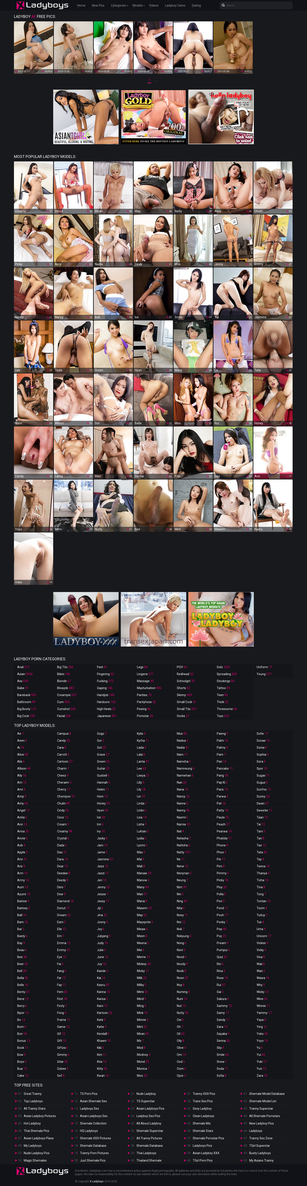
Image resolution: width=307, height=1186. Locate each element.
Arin (22, 859)
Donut (63, 908)
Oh (180, 1027)
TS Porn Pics (88, 1093)
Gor (100, 740)
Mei (140, 950)
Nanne (182, 803)
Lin (141, 796)
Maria (142, 901)
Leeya (143, 775)
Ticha (262, 880)
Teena (263, 866)
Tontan (264, 901)
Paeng (222, 733)
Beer (22, 964)
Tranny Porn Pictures (94, 1153)
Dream (64, 915)
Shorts (183, 688)
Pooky (222, 922)
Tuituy (262, 915)
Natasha (184, 838)
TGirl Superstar (259, 1145)
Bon (22, 1033)
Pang (222, 775)
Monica (143, 1068)
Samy (223, 1013)
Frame (63, 1020)
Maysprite (145, 922)
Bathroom (26, 702)
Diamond (65, 901)
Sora (261, 761)
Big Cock (26, 716)
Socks (183, 716)
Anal (23, 667)
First (62, 999)
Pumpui (223, 950)
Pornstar (145, 716)
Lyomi (142, 845)
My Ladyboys (33, 1145)
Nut (181, 1006)
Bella (22, 978)
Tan (260, 838)
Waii (261, 964)
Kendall (103, 1033)
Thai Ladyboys (146, 1153)
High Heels (106, 709)
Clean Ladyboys (203, 1116)
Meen (142, 936)
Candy (63, 740)
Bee (22, 957)
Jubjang (104, 936)
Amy (22, 803)
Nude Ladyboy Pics (36, 1153)
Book (22, 1047)
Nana (182, 789)
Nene (182, 866)
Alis (21, 761)
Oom (181, 1068)
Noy (180, 985)
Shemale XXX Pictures (95, 1138)
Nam (182, 754)
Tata (262, 852)
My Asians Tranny (261, 1160)
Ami (21, 789)
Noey (182, 915)
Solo (223, 667)
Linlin (141, 810)
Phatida (224, 838)
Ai (20, 747)
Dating (196, 5)
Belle (22, 985)
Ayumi (23, 894)
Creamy (64, 831)
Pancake (225, 768)
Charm (63, 768)
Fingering (105, 674)
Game (63, 1027)
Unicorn (264, 936)
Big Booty (26, 709)
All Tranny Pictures (149, 1138)
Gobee (62, 1068)
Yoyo (262, 1040)
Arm (22, 873)
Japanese (107, 716)
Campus (64, 733)
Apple (22, 852)
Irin (100, 824)
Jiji (100, 908)
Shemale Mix (202, 1123)
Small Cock (186, 702)
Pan (221, 761)
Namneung (185, 768)
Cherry (63, 789)
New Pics (98, 5)
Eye (61, 957)
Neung (182, 880)
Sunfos (264, 789)
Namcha (184, 761)
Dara (62, 859)
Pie (221, 859)
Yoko (262, 1033)
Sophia (263, 754)
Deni (61, 887)
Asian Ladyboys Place (39, 1138)
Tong (261, 894)
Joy (100, 929)
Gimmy (63, 1054)
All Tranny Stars (35, 1108)
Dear (62, 866)
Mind (141, 999)
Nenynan (184, 873)
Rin (220, 964)
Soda (222, 1068)
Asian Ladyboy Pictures (40, 1116)
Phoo (221, 852)
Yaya (261, 1020)
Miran (143, 1033)
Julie (101, 950)
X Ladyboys (97, 1181)
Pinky (222, 880)
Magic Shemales (35, 1160)
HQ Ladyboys (89, 1131)
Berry (22, 1006)
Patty (222, 810)
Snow (222, 1061)
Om (181, 1054)
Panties (144, 695)
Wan (261, 971)
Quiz (222, 957)
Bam (22, 922)
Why (261, 985)
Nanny (183, 810)
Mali (141, 866)
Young (264, 674)
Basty (22, 936)
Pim (221, 866)
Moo (142, 1075)
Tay (260, 859)
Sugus (262, 782)
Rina (221, 971)
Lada (141, 747)
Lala (141, 754)
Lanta (143, 761)
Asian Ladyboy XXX (206, 1153)
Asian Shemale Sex (93, 1101)
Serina (223, 1040)
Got (101, 747)
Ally (21, 775)
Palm (222, 740)
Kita (101, 1061)
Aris (21, 866)
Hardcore (106, 702)
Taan (262, 817)
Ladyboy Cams (175, 5)
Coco (62, 817)
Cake (22, 1075)
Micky (143, 971)
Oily (180, 1040)
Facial (64, 716)
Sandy (223, 1020)
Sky (220, 1047)
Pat (221, 803)
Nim (181, 887)
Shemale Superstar (149, 1131)
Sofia (221, 1075)
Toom (262, 908)
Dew (61, 894)
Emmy (63, 950)
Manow (143, 880)
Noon (182, 978)
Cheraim (64, 782)
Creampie (67, 695)
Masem (144, 908)
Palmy (222, 747)
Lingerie (145, 674)
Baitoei (23, 901)
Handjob (105, 695)
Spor (262, 768)
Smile (223, 1054)
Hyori (102, 810)
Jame (102, 852)
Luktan (143, 831)
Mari (142, 894)
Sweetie (264, 810)
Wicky (263, 992)
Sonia (262, 747)
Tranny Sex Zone (261, 1138)
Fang (61, 971)
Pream (223, 943)
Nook (181, 971)
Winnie (263, 1006)
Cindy (63, 810)
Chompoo (66, 796)
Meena (143, 943)
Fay (61, 985)
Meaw (142, 929)
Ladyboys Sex (89, 1108)
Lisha (142, 824)
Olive (181, 1047)
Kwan (103, 1075)
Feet (102, 667)
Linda (142, 803)
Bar (20, 929)
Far (61, 978)
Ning (182, 901)
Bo (21, 1020)
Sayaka (223, 1033)
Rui (221, 985)
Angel (23, 810)
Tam (261, 831)
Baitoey (23, 908)
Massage (145, 681)
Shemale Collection (93, 1123)
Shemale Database (93, 1145)
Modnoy (143, 1054)
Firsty (62, 1006)
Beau (22, 950)
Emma (63, 943)
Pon (221, 901)
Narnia (183, 824)
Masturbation (149, 688)
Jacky (102, 838)
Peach (223, 824)
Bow (21, 1054)
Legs (142, 667)
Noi (181, 922)
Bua (22, 1068)
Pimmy (223, 873)
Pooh (222, 915)
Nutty (182, 1013)
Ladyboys (255, 1131)
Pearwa (224, 831)
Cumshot (66, 709)
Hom (102, 796)
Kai (101, 978)
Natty (183, 852)
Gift (61, 1040)
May (142, 915)
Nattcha (183, 845)
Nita (181, 908)
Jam (102, 845)
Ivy (101, 831)
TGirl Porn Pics (203, 1160)
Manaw (144, 873)
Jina (102, 915)
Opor (181, 1075)
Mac (141, 852)
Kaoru (103, 985)
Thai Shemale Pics (36, 1131)
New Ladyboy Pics (261, 1123)
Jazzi (103, 873)
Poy (221, 936)
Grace (103, 754)
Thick (222, 702)
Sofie (262, 733)
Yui (261, 1054)
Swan (263, 803)
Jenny (103, 887)
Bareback (26, 695)
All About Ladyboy (148, 1123)
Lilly (140, 782)
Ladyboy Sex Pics (148, 1116)
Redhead (185, 674)
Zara (262, 1075)
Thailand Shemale (149, 1160)
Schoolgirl (185, 681)
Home (81, 5)
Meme (143, 957)
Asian (25, 674)
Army (23, 880)
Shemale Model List (262, 1101)
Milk (142, 978)
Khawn (104, 1040)
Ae (20, 733)
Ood (181, 1061)
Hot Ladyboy (32, 1123)
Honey (103, 803)
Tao (261, 845)
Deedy (62, 880)
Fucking (105, 681)
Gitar (62, 1061)
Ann (22, 824)
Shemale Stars (203, 1131)
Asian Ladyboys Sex (93, 1116)
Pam (221, 754)
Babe (23, 688)
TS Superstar (145, 1101)
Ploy (222, 887)
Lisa (142, 817)
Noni (181, 950)
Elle (61, 929)
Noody (182, 964)
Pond (222, 908)
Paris (222, 789)
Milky (141, 985)
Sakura (223, 999)
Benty (23, 992)
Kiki (100, 1047)
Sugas (263, 775)
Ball (21, 915)
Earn (61, 922)
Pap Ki (222, 782)
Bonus (23, 1040)
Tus (260, 922)
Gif (61, 1033)
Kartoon (104, 1013)
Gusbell (103, 775)
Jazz (102, 866)
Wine (262, 999)
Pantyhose (146, 702)
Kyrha (143, 740)
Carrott (63, 754)
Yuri (261, 1068)
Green (103, 761)
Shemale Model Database (267, 1093)
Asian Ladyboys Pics (150, 1108)
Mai (140, 859)
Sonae (263, 740)
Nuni (182, 999)
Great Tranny (33, 1093)
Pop (221, 929)
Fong (61, 1013)
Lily (141, 789)
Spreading (227, 674)
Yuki (262, 1061)
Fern (62, 992)
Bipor (23, 1013)
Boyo (22, 1061)
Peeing (144, 709)
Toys (223, 716)
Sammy (224, 1006)
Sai (220, 992)
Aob (21, 845)
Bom (21, 1027)
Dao (62, 852)
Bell (21, 971)
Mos (182, 733)
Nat (180, 831)
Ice (101, 817)
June (102, 957)
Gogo (102, 733)
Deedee (63, 873)
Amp (21, 796)
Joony (102, 922)
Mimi (142, 992)
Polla (221, 894)
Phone (222, 845)
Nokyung (184, 936)
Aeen (22, 740)
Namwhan (185, 775)
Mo (140, 1040)
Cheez (62, 775)
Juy (101, 964)
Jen (101, 880)
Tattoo (223, 688)
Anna (23, 831)
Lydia (141, 838)
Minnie (142, 1020)
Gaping (105, 688)
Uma (261, 929)
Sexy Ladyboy (202, 1108)
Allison (24, 768)
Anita (22, 817)
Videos (154, 5)
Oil (180, 1033)
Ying (262, 1027)
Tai (261, 824)
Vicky (261, 950)
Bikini (63, 674)
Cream (63, 824)
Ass (22, 681)
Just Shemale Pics (93, 1160)
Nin (180, 894)
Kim (101, 1054)
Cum (63, 702)
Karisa (102, 999)
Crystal (63, 838)
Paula (223, 817)
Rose (222, 978)
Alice (22, 754)
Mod (141, 1047)
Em (60, 936)
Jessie (102, 894)
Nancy (183, 796)
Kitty (102, 1068)
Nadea (182, 740)
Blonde (64, 681)
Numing (183, 992)
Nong (181, 943)
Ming (141, 1006)
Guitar (103, 768)
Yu (260, 1047)
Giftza (62, 1047)
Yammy (264, 1013)
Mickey (144, 964)
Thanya (263, 873)
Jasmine (105, 859)
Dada (62, 845)
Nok (180, 929)
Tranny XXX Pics (204, 1093)
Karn (102, 1006)
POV (182, 667)
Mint (142, 1027)
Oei (180, 1020)
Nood (181, 957)
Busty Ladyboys (260, 1153)
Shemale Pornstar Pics (208, 1138)
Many (143, 887)
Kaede (102, 971)
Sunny (263, 796)
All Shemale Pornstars (264, 1116)
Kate (101, 1020)
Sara (222, 1027)
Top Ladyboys (33, 1101)
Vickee (262, 943)
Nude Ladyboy (146, 1093)
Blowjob (65, 688)
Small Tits (186, 709)
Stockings (225, 681)
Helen (103, 789)
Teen (222, 695)
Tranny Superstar (261, 1108)
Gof (61, 1075)
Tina (261, 887)
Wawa (263, 978)
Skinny (184, 695)
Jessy (103, 901)
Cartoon (64, 761)
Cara (61, 747)
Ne (181, 859)
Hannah (103, 782)
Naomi (182, 817)
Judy (102, 943)
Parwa (222, 796)
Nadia (183, 747)
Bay (21, 943)
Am (21, 782)
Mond (143, 1061)
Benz (23, 999)
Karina (103, 992)
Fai (60, 964)
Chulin (63, 803)
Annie (22, 838)
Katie (101, 1027)
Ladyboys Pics (202, 1145)
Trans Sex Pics (203, 1101)
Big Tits (65, 667)
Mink (142, 1013)
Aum (22, 887)
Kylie (141, 733)
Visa (261, 957)
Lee (141, 768)
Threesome (227, 709)
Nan (181, 782)
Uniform (264, 667)
